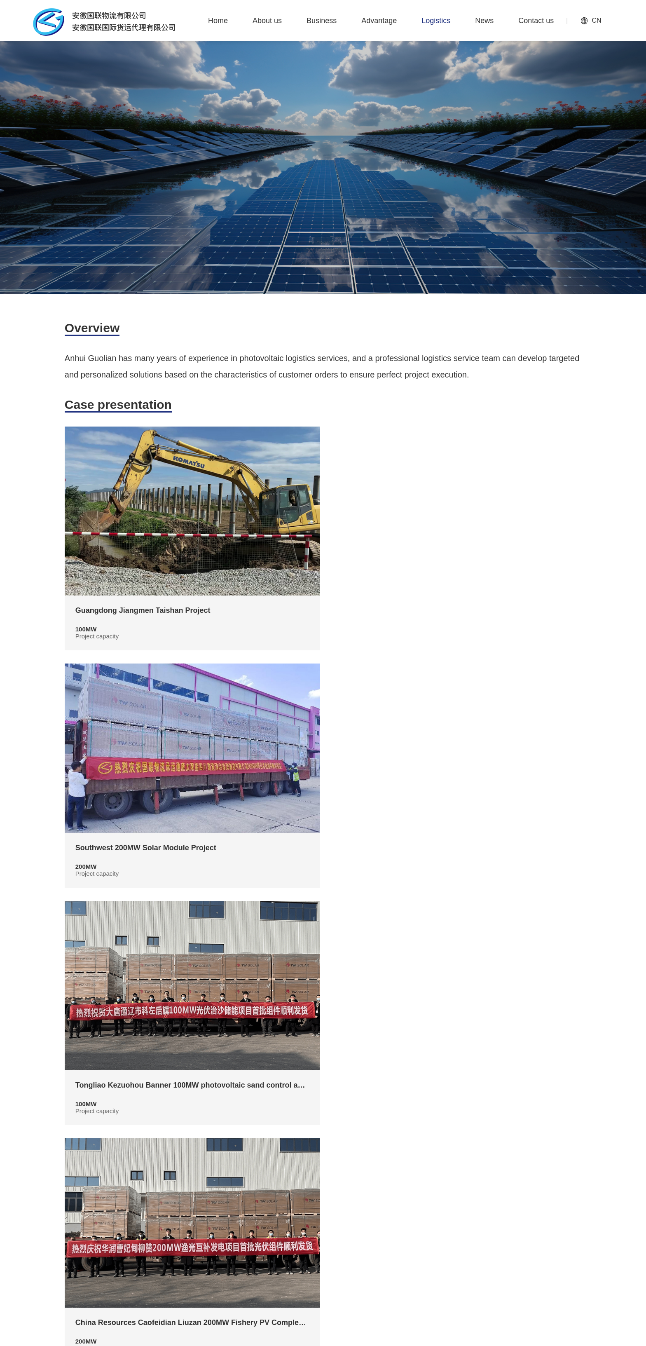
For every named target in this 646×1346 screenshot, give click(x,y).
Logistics (476, 1215)
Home (280, 1215)
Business (373, 1215)
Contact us (565, 1215)
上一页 (287, 1155)
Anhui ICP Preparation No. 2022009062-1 (520, 1335)
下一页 (359, 1155)
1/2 (323, 1156)
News (519, 1215)
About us (324, 1215)
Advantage (425, 1215)
